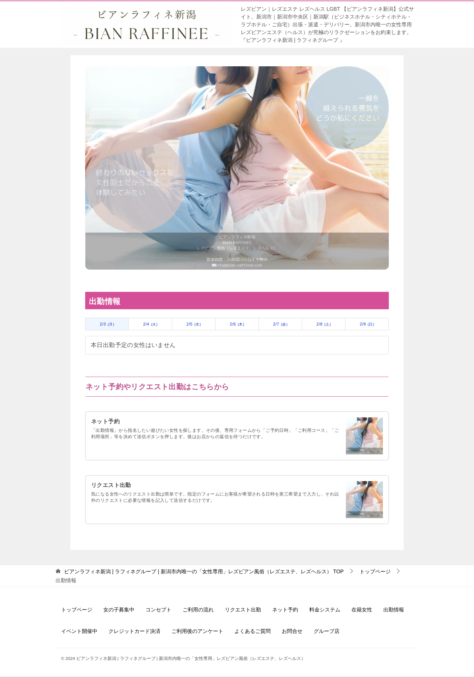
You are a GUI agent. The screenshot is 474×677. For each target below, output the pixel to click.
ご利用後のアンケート (197, 632)
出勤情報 (393, 611)
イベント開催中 (79, 632)
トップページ (76, 611)
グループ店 (327, 632)
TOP (204, 573)
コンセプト (158, 611)
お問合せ (292, 632)
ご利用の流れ (198, 611)
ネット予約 (106, 422)
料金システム (324, 611)
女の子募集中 (118, 611)
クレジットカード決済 (134, 632)
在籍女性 (361, 611)
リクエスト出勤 (112, 486)
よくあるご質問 (252, 632)
